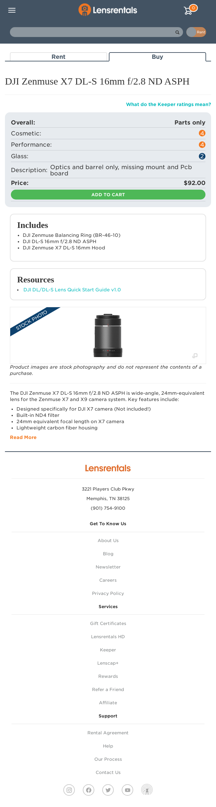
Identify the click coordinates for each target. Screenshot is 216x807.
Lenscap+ (108, 663)
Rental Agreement (108, 732)
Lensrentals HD (108, 636)
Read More (23, 437)
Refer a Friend (108, 689)
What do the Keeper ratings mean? (168, 104)
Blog (108, 553)
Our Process (108, 759)
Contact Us (108, 772)
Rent (58, 56)
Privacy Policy (108, 593)
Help (108, 746)
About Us (108, 540)
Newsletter (108, 567)
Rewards (108, 676)
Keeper (108, 649)
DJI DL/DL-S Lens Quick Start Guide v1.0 (72, 289)
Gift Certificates (108, 623)
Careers (108, 580)
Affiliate (108, 702)
